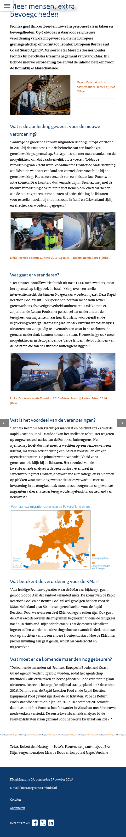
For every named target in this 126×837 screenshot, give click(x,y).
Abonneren (17, 808)
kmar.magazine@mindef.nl (38, 788)
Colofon (15, 799)
